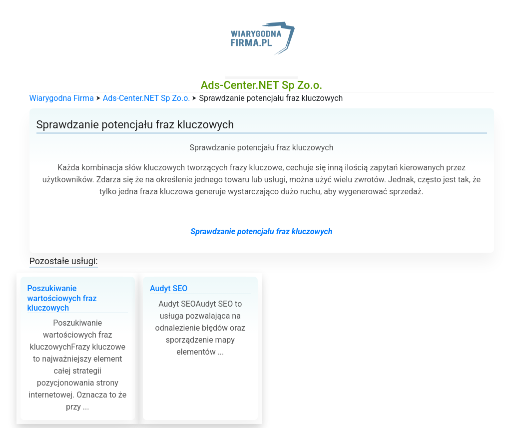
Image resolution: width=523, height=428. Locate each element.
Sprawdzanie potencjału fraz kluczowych (262, 231)
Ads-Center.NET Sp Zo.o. (146, 98)
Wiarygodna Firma (61, 98)
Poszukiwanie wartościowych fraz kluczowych (62, 298)
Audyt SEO (168, 288)
